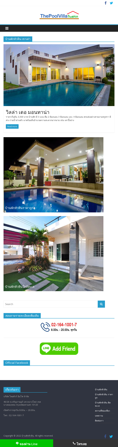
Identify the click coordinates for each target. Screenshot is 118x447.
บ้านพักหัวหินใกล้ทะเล (19, 287)
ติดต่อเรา (99, 420)
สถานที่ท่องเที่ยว (102, 410)
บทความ (99, 415)
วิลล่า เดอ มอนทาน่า (27, 112)
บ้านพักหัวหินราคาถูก (19, 208)
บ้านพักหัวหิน (101, 389)
